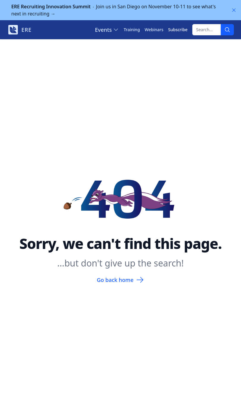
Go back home (120, 280)
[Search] (227, 29)
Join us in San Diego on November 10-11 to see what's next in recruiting (113, 10)
